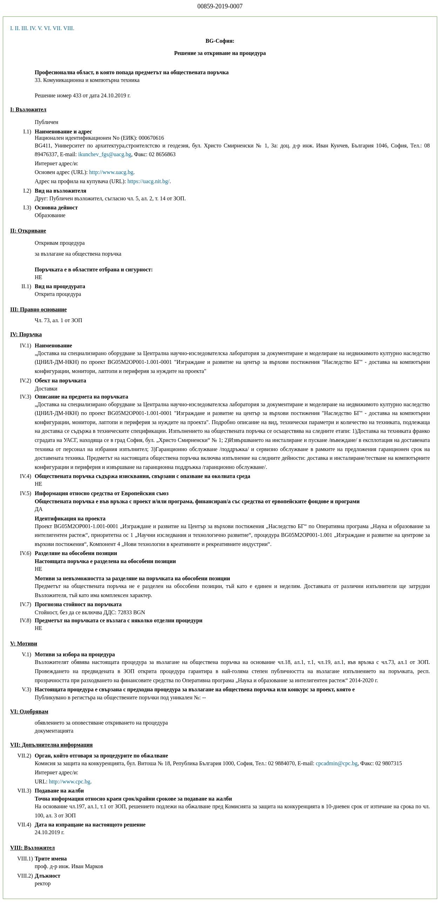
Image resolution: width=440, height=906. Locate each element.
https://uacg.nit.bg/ (148, 181)
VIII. (68, 28)
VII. (57, 28)
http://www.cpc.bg (69, 781)
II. (17, 28)
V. (40, 28)
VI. (47, 28)
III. (24, 28)
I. (11, 28)
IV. (33, 28)
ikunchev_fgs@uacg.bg (104, 154)
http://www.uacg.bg (111, 172)
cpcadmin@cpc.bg (337, 763)
